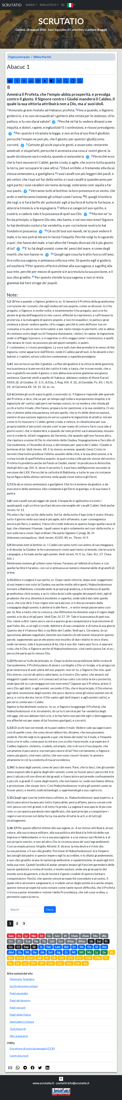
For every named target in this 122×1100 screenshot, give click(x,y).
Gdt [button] (52, 941)
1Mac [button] (70, 941)
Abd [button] (11, 952)
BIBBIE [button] (30, 4)
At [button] (111, 952)
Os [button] (89, 947)
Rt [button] (65, 936)
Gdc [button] (57, 936)
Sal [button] (99, 941)
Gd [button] (77, 963)
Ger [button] (48, 947)
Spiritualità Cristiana (22, 1021)
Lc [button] (96, 952)
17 (33, 276)
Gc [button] (25, 963)
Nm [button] (34, 936)
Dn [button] (81, 947)
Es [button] (19, 936)
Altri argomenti (19, 1036)
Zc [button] (66, 952)
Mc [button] (89, 952)
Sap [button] (26, 947)
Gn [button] (20, 952)
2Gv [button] (59, 963)
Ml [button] (73, 952)
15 (52, 253)
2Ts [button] (79, 958)
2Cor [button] (30, 958)
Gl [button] (96, 947)
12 (90, 213)
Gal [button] (39, 958)
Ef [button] (47, 958)
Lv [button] (26, 936)
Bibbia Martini (42, 57)
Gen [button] (11, 936)
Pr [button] (106, 941)
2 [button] (17, 923)
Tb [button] (44, 941)
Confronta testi (19, 1055)
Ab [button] (42, 952)
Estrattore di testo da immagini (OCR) (32, 1048)
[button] (71, 5)
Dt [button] (41, 936)
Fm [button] (10, 963)
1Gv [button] (50, 963)
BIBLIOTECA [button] (48, 4)
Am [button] (104, 947)
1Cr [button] (11, 941)
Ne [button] (36, 941)
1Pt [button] (33, 963)
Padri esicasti (18, 1007)
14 (23, 247)
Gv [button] (104, 952)
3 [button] (24, 923)
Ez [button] (74, 947)
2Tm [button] (97, 958)
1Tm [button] (88, 958)
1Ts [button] (70, 958)
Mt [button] (81, 952)
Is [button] (41, 947)
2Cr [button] (19, 941)
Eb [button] (17, 963)
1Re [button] (95, 936)
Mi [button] (27, 952)
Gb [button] (91, 941)
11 (58, 207)
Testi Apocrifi (18, 1029)
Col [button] (61, 958)
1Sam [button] (74, 936)
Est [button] (61, 941)
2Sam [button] (85, 936)
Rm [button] (10, 958)
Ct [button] (18, 947)
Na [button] (34, 952)
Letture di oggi (96, 29)
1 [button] (10, 923)
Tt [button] (105, 958)
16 (26, 265)
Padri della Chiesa (20, 1014)
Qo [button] (11, 947)
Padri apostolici (19, 993)
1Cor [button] (20, 958)
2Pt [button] (42, 963)
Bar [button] (66, 947)
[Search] (26, 909)
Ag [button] (58, 952)
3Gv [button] (69, 963)
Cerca (49, 909)
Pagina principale (19, 57)
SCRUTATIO (12, 5)
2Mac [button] (81, 941)
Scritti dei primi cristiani (24, 986)
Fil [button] (53, 958)
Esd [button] (28, 941)
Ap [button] (85, 963)
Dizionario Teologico (22, 979)
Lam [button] (57, 947)
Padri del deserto (20, 1000)
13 (45, 230)
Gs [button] (49, 936)
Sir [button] (34, 947)
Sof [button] (50, 952)
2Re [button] (104, 936)
